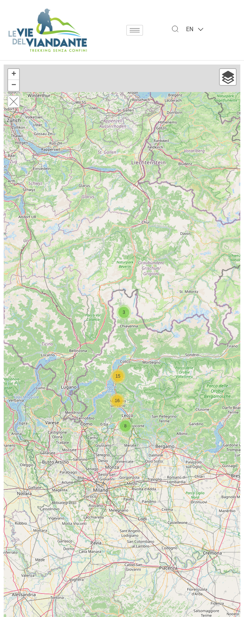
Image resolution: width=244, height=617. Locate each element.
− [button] (13, 85)
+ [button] (13, 74)
